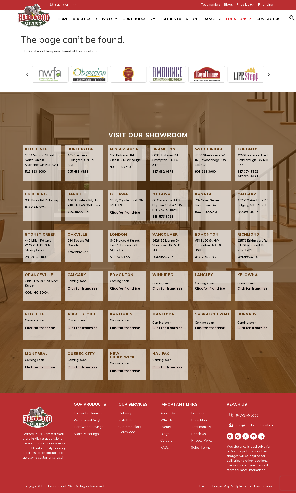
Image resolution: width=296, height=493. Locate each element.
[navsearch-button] (292, 18)
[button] (27, 74)
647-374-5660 (247, 415)
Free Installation (179, 19)
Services (106, 19)
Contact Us (268, 19)
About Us (82, 19)
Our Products (139, 19)
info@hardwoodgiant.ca (254, 425)
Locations (238, 19)
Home (63, 19)
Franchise (211, 19)
